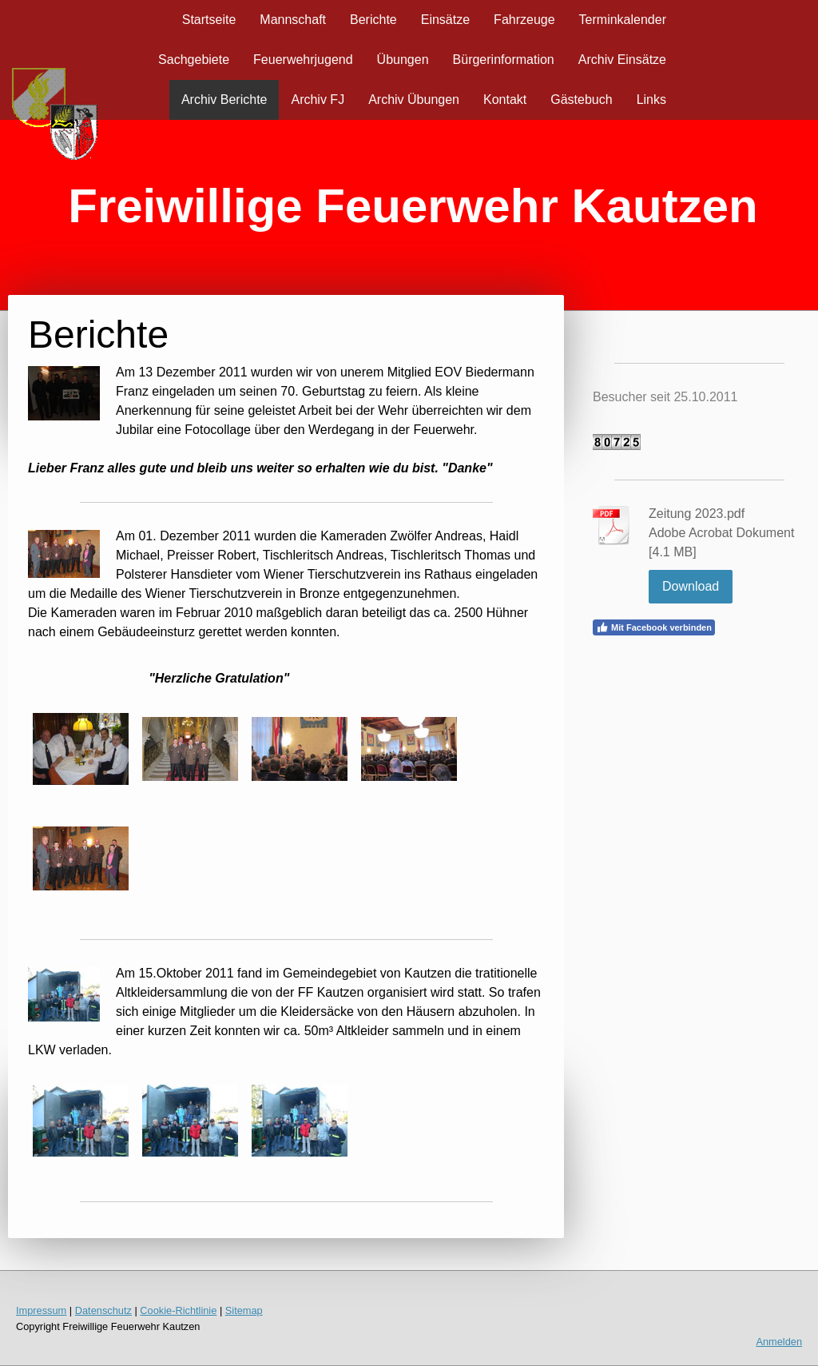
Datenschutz (103, 1310)
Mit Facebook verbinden (654, 627)
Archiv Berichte (224, 99)
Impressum (41, 1310)
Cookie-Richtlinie (178, 1310)
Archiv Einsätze (622, 59)
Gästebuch (581, 99)
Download (690, 586)
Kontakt (504, 99)
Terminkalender (622, 19)
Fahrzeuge (524, 19)
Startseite (209, 19)
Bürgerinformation (503, 59)
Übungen (403, 59)
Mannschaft (293, 19)
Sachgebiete (193, 59)
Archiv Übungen (413, 99)
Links (651, 99)
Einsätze (445, 19)
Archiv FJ (317, 99)
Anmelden (779, 1342)
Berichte (373, 19)
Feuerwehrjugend (303, 59)
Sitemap (244, 1310)
